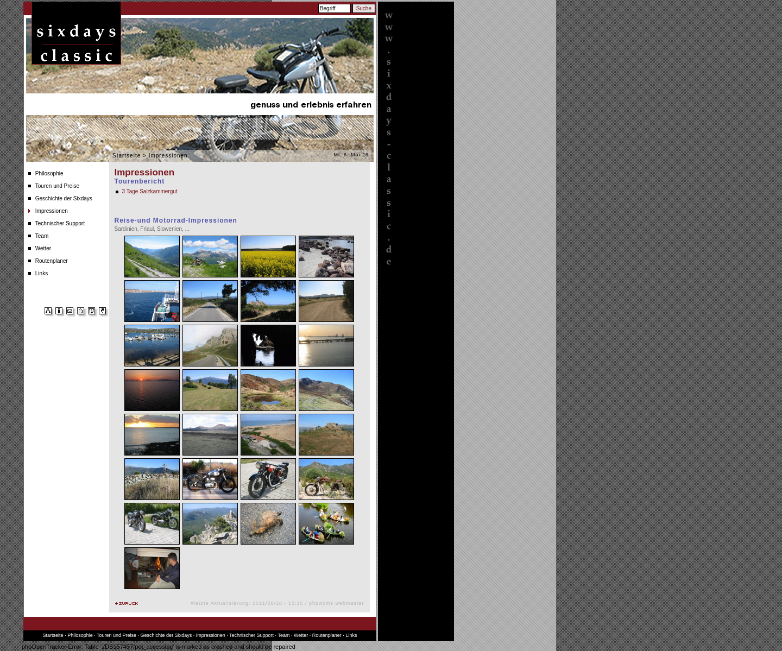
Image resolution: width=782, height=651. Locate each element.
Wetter (43, 248)
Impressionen (51, 211)
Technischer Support (60, 223)
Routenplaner (51, 261)
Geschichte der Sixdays (63, 198)
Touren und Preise (57, 186)
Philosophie (49, 173)
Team (41, 236)
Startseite (126, 156)
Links (41, 273)
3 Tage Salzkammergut (150, 191)
